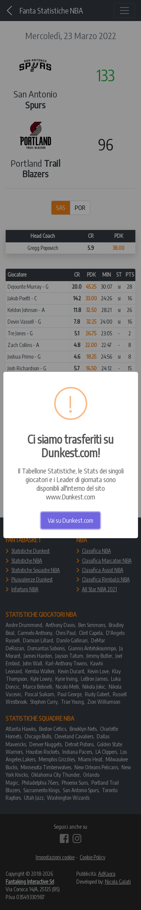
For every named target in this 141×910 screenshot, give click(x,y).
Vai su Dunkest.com (70, 520)
